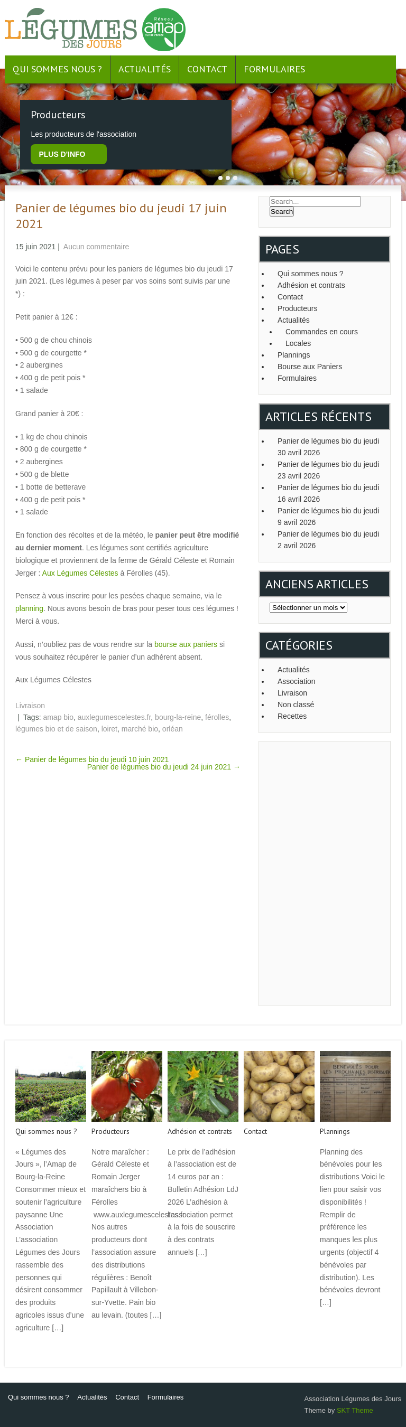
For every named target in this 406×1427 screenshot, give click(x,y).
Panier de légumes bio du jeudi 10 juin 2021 (92, 759)
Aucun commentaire (96, 246)
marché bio (140, 729)
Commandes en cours (321, 331)
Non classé (296, 704)
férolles (217, 717)
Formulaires (274, 69)
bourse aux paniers (185, 644)
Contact (207, 69)
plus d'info (62, 154)
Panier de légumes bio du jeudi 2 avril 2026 (328, 540)
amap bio (58, 717)
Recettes (292, 716)
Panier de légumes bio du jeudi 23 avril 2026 (328, 470)
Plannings (294, 355)
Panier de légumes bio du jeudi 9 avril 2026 (328, 516)
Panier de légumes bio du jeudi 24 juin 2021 (164, 767)
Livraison (30, 705)
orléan (172, 729)
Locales (298, 343)
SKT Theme (355, 1410)
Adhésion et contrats (311, 285)
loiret (109, 729)
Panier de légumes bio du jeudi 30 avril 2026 (328, 447)
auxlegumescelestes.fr (114, 717)
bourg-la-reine (178, 717)
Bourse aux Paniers (310, 366)
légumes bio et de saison (56, 729)
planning (29, 608)
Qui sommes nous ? (57, 69)
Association (297, 681)
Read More (32, 1350)
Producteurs (297, 308)
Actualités (144, 69)
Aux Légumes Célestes (80, 573)
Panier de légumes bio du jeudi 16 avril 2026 (328, 493)
